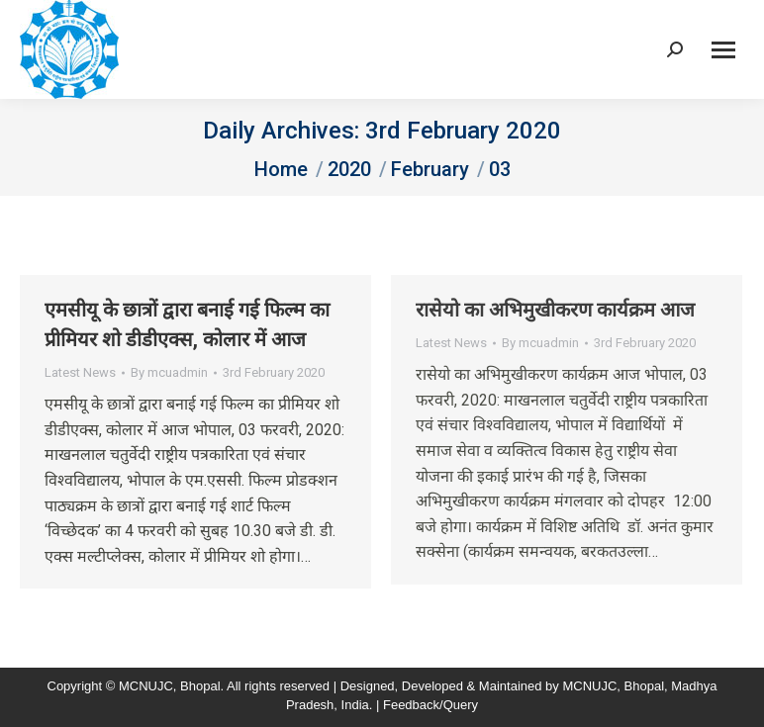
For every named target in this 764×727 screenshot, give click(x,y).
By (169, 372)
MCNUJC (589, 686)
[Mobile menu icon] (723, 50)
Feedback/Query (430, 704)
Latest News (80, 372)
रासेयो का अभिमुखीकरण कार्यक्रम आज (555, 309)
